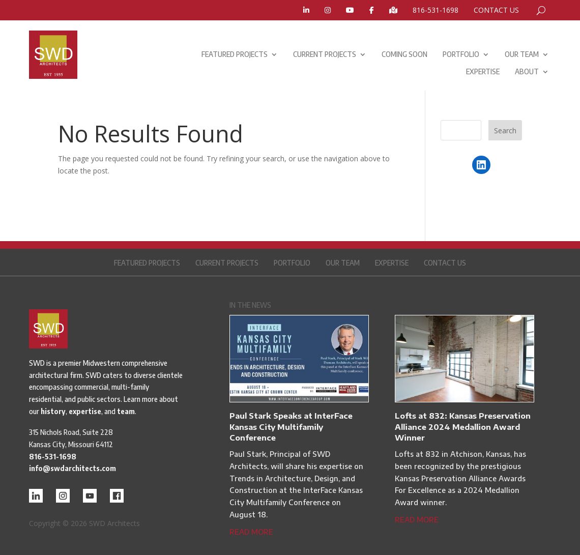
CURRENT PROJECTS (324, 54)
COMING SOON (404, 54)
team (126, 411)
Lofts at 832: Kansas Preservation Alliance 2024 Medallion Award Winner (463, 426)
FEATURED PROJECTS (234, 54)
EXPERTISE (483, 71)
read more (251, 532)
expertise (85, 411)
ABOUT (527, 71)
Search (505, 130)
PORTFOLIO (461, 54)
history (53, 411)
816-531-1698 (435, 11)
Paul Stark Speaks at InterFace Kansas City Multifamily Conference (291, 426)
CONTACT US (496, 11)
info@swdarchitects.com (72, 468)
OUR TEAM (522, 54)
